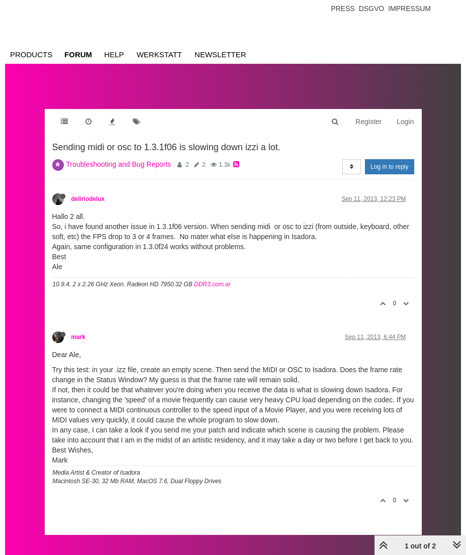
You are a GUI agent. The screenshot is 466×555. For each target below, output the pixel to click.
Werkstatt (159, 54)
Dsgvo (372, 9)
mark (78, 337)
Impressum (409, 9)
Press (342, 9)
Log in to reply (389, 166)
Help (114, 54)
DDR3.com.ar (212, 284)
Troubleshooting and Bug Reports (118, 164)
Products (31, 54)
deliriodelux (88, 198)
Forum (78, 54)
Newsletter (220, 54)
